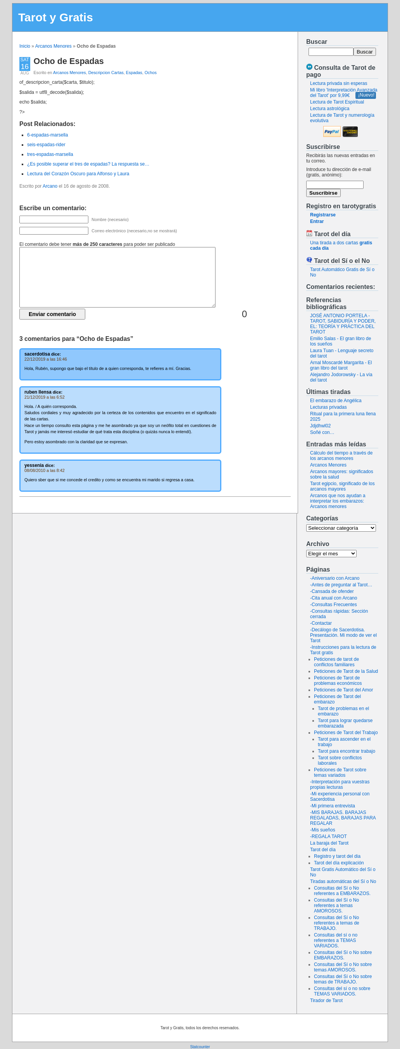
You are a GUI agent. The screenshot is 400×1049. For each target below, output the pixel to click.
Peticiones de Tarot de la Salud (346, 671)
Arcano (50, 186)
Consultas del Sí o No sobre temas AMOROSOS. (343, 967)
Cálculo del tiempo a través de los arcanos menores (341, 455)
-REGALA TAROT (328, 836)
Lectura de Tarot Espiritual (337, 102)
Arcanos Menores (53, 46)
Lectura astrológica (329, 108)
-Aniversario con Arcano (334, 578)
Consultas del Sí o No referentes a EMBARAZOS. (342, 890)
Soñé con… (322, 432)
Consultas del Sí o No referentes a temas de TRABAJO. (336, 923)
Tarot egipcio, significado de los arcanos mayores (342, 486)
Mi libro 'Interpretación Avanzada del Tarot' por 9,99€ (344, 92)
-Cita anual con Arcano (333, 598)
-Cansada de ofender (332, 591)
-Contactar (321, 623)
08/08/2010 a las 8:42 (44, 470)
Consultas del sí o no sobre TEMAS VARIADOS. (342, 991)
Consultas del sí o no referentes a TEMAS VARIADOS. (335, 940)
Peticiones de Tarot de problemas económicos (338, 680)
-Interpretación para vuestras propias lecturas (339, 784)
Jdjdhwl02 (320, 426)
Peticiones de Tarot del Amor (343, 690)
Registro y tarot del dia (337, 856)
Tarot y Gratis (55, 17)
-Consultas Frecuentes (333, 604)
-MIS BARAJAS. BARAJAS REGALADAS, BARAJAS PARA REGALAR (343, 818)
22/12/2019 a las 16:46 (45, 359)
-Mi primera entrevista (332, 806)
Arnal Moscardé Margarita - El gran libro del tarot (341, 365)
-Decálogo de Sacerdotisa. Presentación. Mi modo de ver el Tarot (343, 635)
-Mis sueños (322, 830)
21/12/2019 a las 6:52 (44, 397)
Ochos (151, 72)
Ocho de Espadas (69, 61)
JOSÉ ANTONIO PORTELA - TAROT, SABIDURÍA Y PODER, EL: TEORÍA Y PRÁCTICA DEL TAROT (343, 324)
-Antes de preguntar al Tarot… (341, 585)
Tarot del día (323, 849)
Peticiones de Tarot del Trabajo (346, 732)
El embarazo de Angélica (336, 400)
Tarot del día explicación (339, 863)
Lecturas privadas (328, 407)
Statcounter (200, 1047)
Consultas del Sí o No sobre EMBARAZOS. (343, 955)
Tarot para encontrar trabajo (346, 751)
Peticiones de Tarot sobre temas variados (340, 772)
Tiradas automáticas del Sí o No (343, 881)
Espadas (134, 72)
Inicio (24, 46)
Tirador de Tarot (326, 1000)
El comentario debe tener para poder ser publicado (97, 244)
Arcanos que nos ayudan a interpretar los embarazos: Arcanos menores (338, 501)
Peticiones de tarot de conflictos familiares (336, 662)
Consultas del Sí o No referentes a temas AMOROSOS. (336, 905)
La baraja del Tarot (329, 843)
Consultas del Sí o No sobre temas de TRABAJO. (343, 979)
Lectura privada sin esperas (338, 83)
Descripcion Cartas (106, 72)
